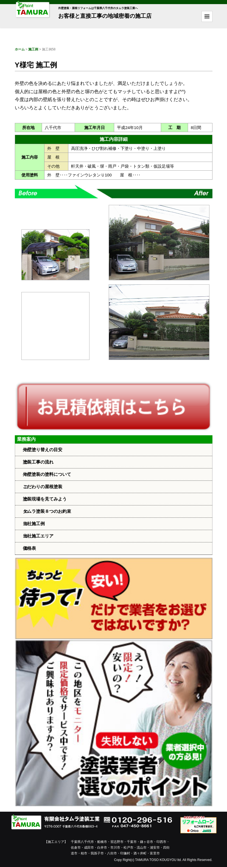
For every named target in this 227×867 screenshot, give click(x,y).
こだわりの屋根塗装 (42, 486)
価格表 (29, 548)
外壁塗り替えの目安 (42, 449)
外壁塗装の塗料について (47, 474)
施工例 (33, 49)
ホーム (20, 49)
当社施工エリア (38, 536)
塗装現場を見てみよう (45, 499)
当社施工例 (34, 523)
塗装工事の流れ (38, 462)
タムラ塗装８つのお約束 (47, 511)
